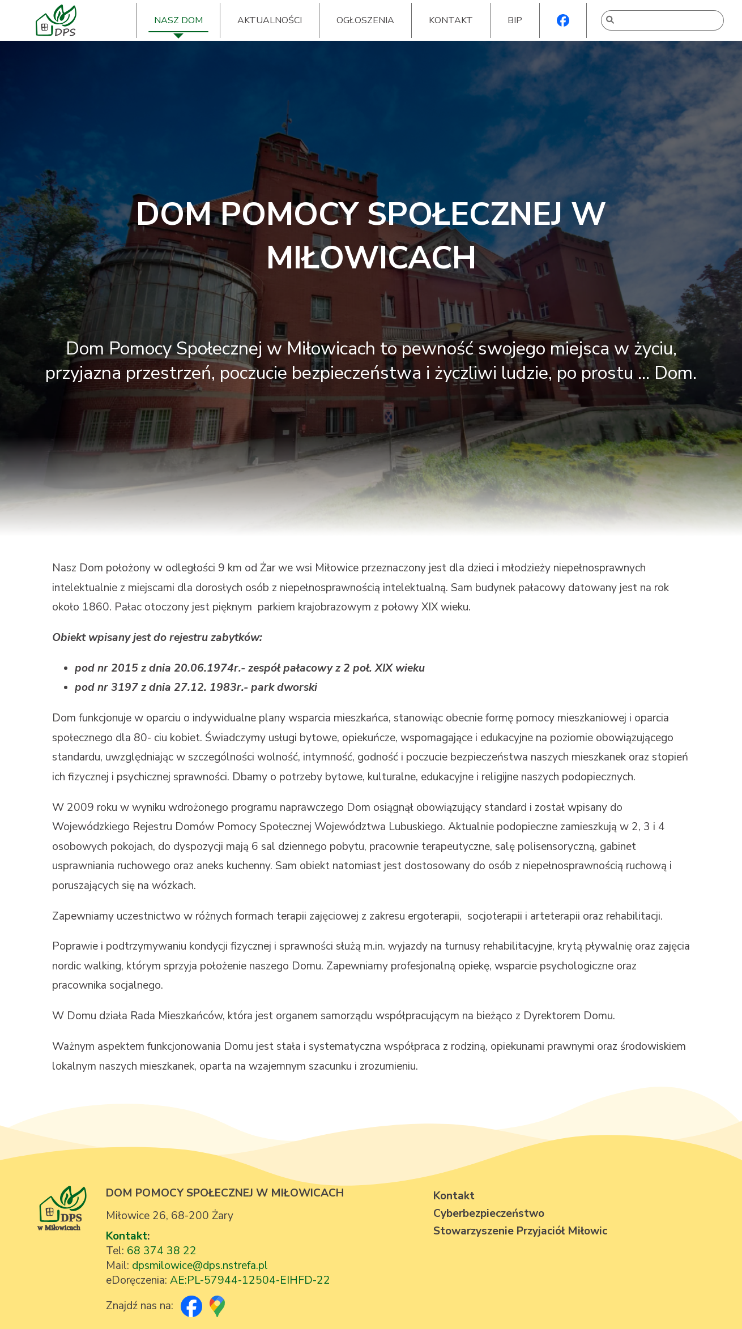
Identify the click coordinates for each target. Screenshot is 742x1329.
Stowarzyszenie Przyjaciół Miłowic (520, 1231)
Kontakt (126, 1236)
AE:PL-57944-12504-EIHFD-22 (250, 1280)
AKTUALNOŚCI (269, 20)
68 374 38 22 (162, 1250)
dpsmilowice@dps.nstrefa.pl (200, 1265)
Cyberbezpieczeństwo (488, 1213)
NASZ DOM (178, 20)
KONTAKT (451, 20)
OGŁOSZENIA (365, 20)
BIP (515, 20)
